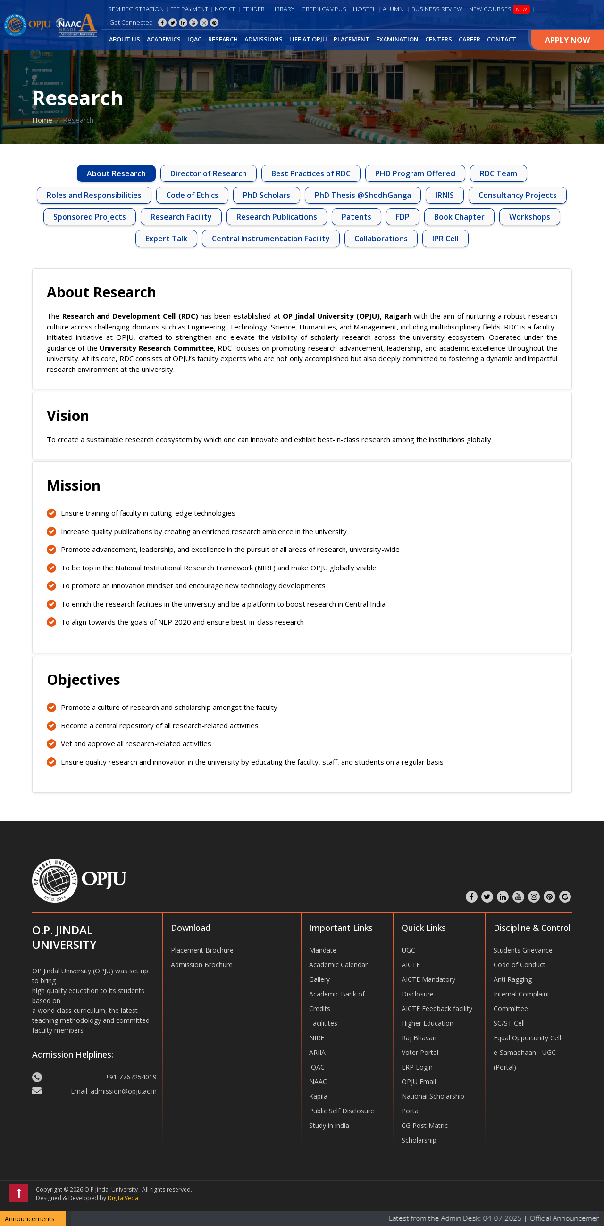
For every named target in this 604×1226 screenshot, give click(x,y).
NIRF (316, 1037)
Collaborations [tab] (381, 238)
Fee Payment (189, 9)
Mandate (322, 950)
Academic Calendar (338, 964)
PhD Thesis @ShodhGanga (363, 195)
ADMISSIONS (263, 39)
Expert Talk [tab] (166, 238)
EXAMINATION (397, 39)
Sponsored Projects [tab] (89, 217)
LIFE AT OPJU (308, 39)
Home (42, 119)
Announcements (30, 1218)
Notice (225, 9)
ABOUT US (124, 39)
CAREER (469, 39)
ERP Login (417, 1066)
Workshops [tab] (529, 217)
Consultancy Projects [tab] (517, 195)
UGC (408, 950)
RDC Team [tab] (498, 173)
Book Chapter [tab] (459, 217)
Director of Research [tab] (208, 173)
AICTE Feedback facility (437, 1008)
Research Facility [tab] (181, 217)
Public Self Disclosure (341, 1110)
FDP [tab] (403, 217)
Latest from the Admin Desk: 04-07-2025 (474, 1218)
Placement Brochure (202, 950)
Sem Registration (136, 9)
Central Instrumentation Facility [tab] (271, 238)
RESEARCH (223, 39)
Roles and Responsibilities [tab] (94, 195)
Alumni (394, 9)
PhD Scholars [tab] (266, 195)
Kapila (318, 1096)
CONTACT (501, 39)
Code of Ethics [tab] (192, 195)
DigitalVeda (123, 1198)
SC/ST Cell (509, 1023)
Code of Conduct (519, 964)
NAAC (318, 1081)
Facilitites (323, 1023)
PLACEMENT (351, 39)
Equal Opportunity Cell (527, 1037)
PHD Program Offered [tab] (415, 173)
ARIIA (317, 1052)
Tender (254, 9)
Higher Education (427, 1023)
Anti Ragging (513, 979)
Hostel (364, 9)
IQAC (194, 39)
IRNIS (445, 195)
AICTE (411, 964)
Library (282, 9)
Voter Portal (420, 1052)
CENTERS (438, 39)
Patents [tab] (356, 217)
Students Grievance (523, 950)
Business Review (436, 9)
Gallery (319, 979)
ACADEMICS (164, 39)
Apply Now (567, 40)
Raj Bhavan (419, 1037)
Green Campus (323, 9)
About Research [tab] (116, 173)
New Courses (499, 9)
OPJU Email (419, 1081)
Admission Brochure (202, 964)
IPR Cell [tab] (445, 238)
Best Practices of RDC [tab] (311, 173)
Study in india (329, 1125)
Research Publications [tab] (276, 217)
